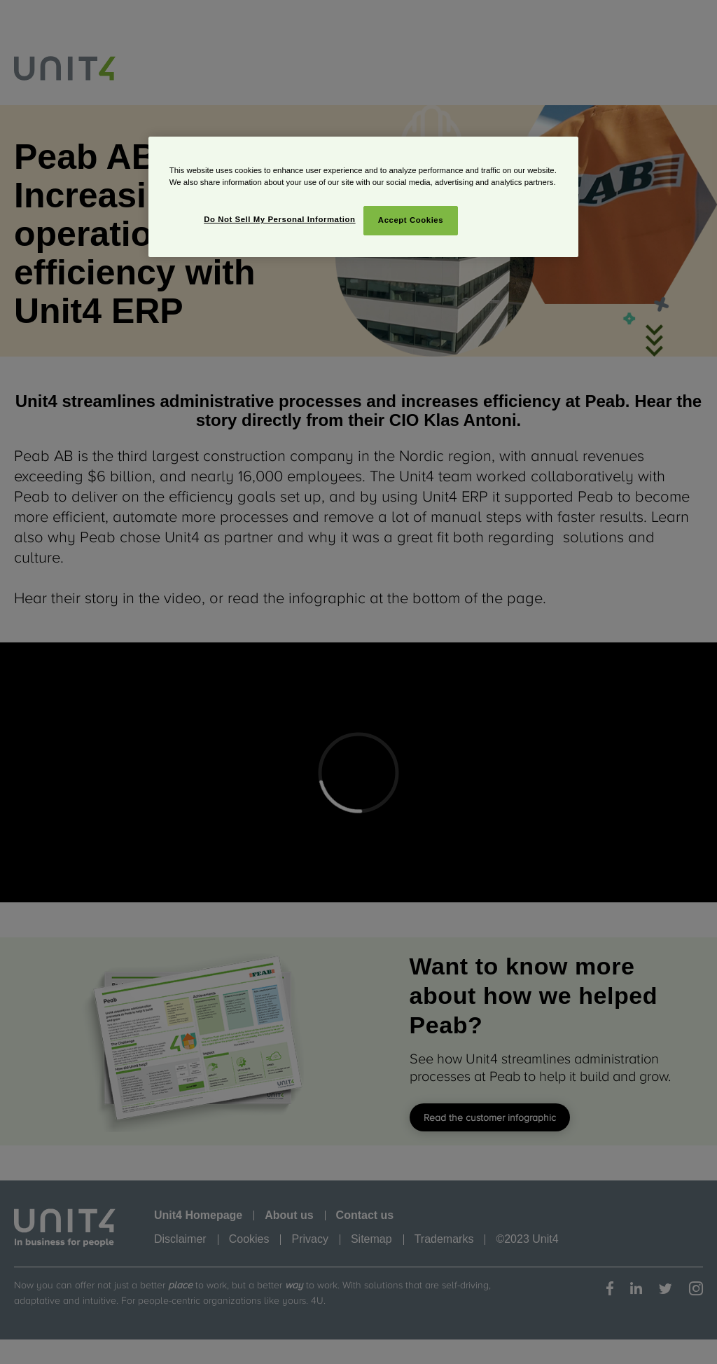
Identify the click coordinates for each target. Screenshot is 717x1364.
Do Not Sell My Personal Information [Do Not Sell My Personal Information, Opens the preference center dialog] (279, 219)
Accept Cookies (410, 220)
